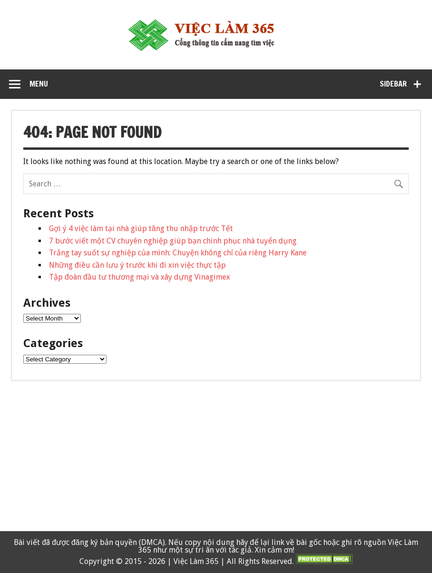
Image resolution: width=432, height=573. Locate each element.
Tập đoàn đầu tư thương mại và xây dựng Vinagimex (139, 277)
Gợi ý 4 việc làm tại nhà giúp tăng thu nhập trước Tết (141, 228)
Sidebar (393, 83)
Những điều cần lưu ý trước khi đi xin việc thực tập (137, 265)
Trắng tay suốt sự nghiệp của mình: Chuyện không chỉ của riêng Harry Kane (178, 252)
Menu (38, 83)
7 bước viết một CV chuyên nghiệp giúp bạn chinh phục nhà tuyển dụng (173, 240)
